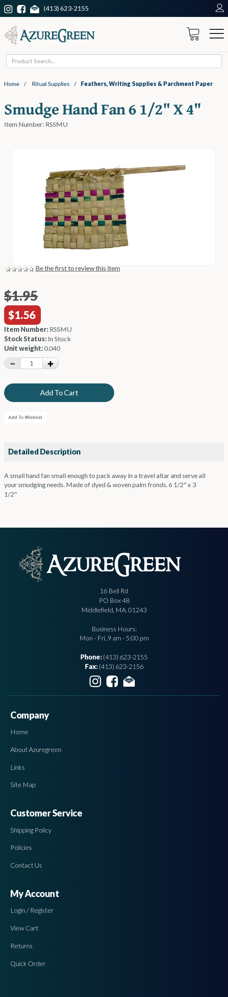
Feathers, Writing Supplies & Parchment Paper (147, 83)
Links (17, 767)
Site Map (23, 784)
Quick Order (28, 963)
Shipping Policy (31, 830)
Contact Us (26, 865)
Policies (21, 847)
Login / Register (32, 910)
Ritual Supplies (51, 83)
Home (11, 83)
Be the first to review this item (77, 268)
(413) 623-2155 (66, 8)
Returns (21, 945)
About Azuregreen (35, 749)
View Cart (24, 928)
